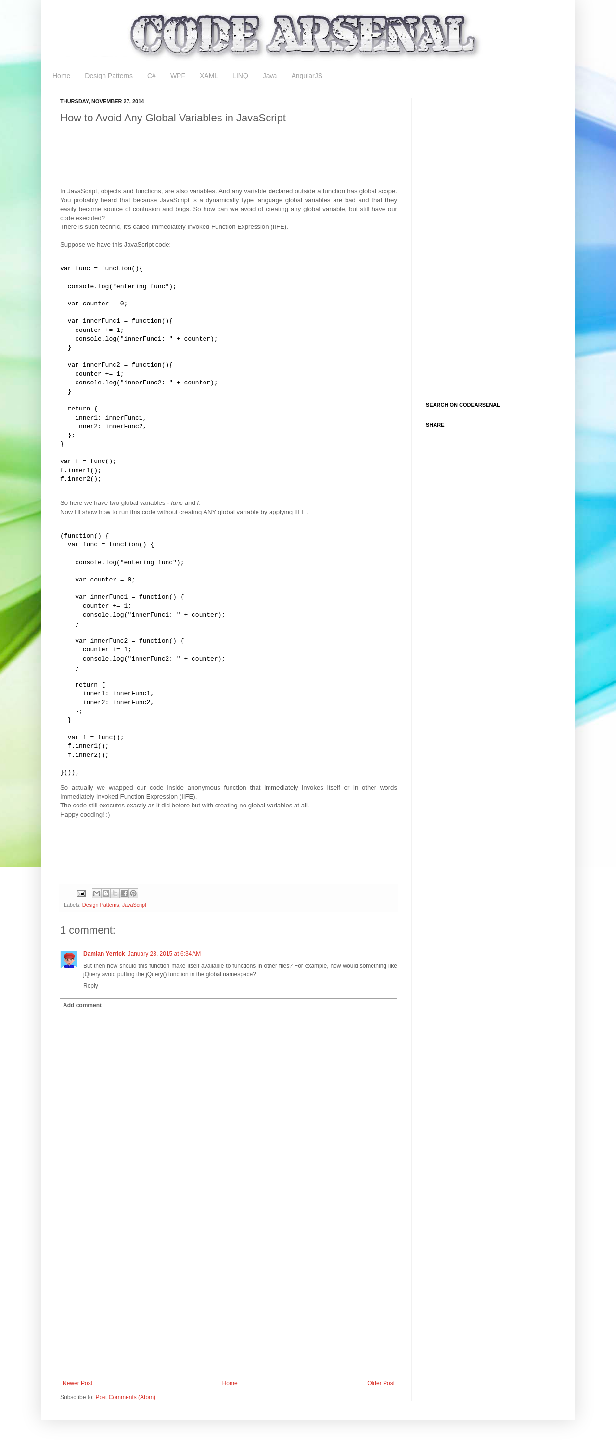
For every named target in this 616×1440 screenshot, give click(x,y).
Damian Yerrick (104, 954)
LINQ (240, 75)
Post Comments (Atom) (125, 1397)
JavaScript (134, 905)
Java (270, 75)
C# (151, 75)
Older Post (381, 1383)
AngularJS (306, 75)
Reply (90, 985)
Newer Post (77, 1383)
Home (61, 75)
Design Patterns (109, 75)
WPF (177, 75)
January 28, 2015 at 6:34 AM (164, 954)
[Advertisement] (235, 163)
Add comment (82, 1005)
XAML (209, 75)
